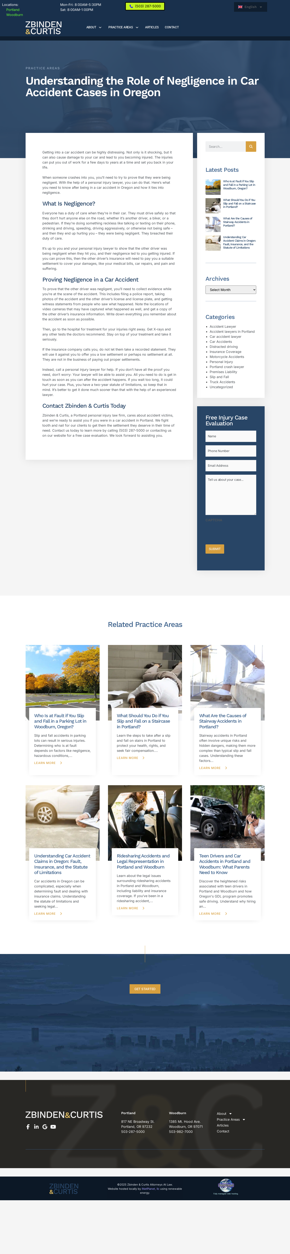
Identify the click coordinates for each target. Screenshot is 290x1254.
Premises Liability (223, 372)
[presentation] (237, 528)
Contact (172, 27)
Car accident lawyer (225, 336)
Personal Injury (221, 362)
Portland (11, 10)
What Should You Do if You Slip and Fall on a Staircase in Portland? (239, 203)
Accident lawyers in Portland (232, 331)
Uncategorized (221, 387)
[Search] (251, 146)
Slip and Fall (219, 377)
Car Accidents (221, 341)
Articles (152, 27)
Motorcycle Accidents (227, 357)
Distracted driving (224, 347)
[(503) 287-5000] (145, 6)
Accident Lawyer (223, 326)
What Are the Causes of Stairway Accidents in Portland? (237, 222)
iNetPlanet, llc (150, 1184)
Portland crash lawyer (227, 367)
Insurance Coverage (225, 352)
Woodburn (12, 15)
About (94, 27)
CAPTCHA (213, 516)
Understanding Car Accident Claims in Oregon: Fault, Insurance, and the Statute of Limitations (239, 242)
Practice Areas (123, 27)
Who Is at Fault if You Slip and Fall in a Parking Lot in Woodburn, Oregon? (239, 185)
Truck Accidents (222, 382)
